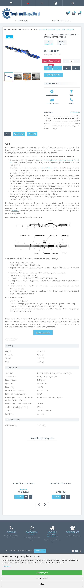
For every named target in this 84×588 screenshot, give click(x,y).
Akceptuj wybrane (42, 578)
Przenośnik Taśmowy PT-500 (23, 483)
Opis (7, 134)
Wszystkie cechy (75, 112)
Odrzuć (42, 584)
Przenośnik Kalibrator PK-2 (60, 483)
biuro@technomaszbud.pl (62, 21)
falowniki (15, 211)
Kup (19, 497)
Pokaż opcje (6, 567)
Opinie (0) (32, 134)
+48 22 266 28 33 (22, 21)
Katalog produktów (53, 75)
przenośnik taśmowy (50, 168)
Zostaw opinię (61, 43)
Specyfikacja (19, 134)
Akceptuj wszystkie (42, 573)
